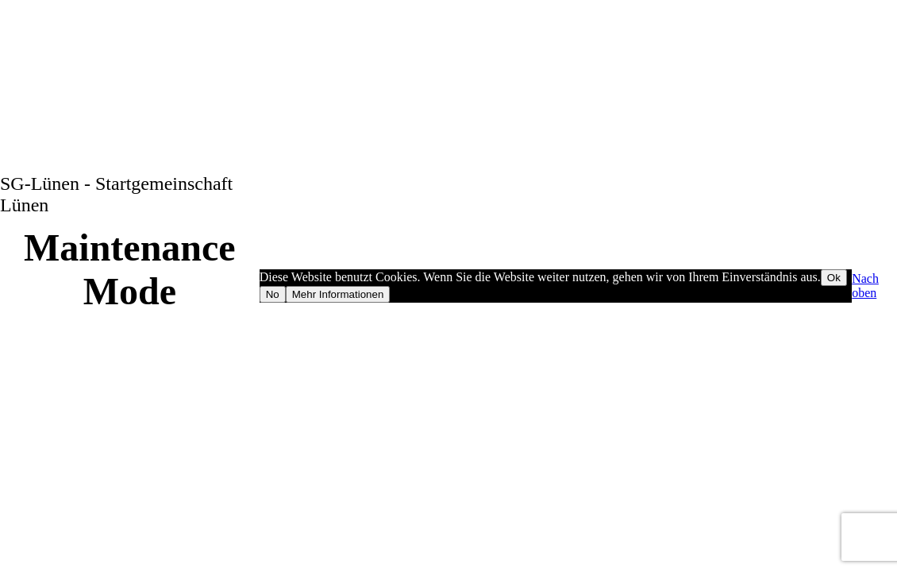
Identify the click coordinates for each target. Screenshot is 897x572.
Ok (834, 278)
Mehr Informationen (338, 294)
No (272, 294)
